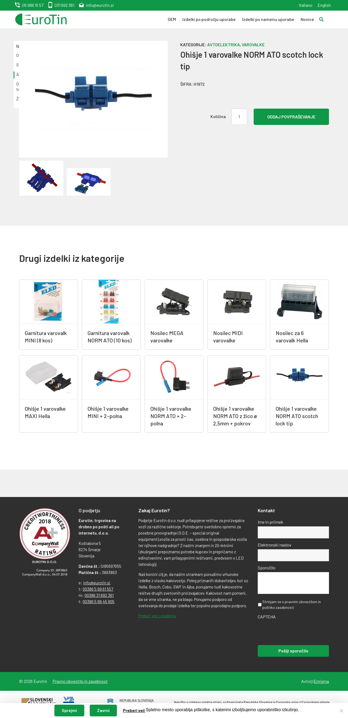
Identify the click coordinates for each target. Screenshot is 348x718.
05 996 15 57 (33, 5)
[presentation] (299, 631)
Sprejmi (69, 710)
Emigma (321, 681)
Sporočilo (266, 567)
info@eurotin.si (100, 5)
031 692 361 (64, 5)
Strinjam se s (291, 604)
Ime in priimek (270, 521)
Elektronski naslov (274, 544)
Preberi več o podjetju (157, 615)
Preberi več (134, 710)
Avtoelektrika (223, 44)
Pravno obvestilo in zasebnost (80, 681)
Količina (218, 116)
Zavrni (103, 710)
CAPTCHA (267, 616)
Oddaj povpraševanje (291, 116)
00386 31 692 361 (99, 595)
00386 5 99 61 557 (98, 589)
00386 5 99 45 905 (98, 601)
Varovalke (253, 44)
